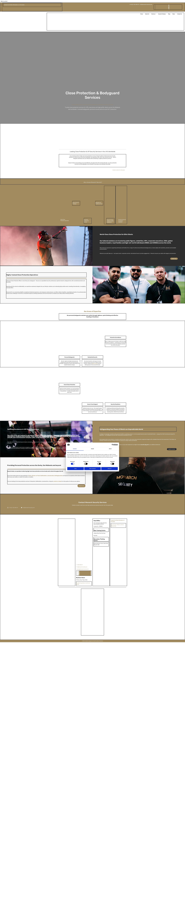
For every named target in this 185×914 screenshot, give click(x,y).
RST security (95, 363)
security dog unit (145, 444)
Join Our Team (113, 524)
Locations (121, 524)
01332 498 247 (80, 564)
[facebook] (168, 5)
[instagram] (168, 6)
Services (153, 14)
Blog (169, 14)
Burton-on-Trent (36, 475)
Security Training (161, 14)
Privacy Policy (113, 526)
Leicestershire (50, 475)
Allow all (109, 468)
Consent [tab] (75, 448)
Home (141, 14)
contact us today (57, 481)
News (173, 14)
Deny (75, 468)
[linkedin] (168, 7)
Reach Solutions (100, 641)
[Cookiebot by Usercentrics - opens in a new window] (112, 445)
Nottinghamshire (59, 475)
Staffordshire (43, 475)
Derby (30, 475)
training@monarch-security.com (83, 569)
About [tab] (110, 448)
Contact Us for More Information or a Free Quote (14, 4)
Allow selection (92, 468)
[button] (118, 170)
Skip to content (4, 1)
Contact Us (179, 14)
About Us (147, 14)
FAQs (118, 524)
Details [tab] (92, 448)
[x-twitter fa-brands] (168, 9)
